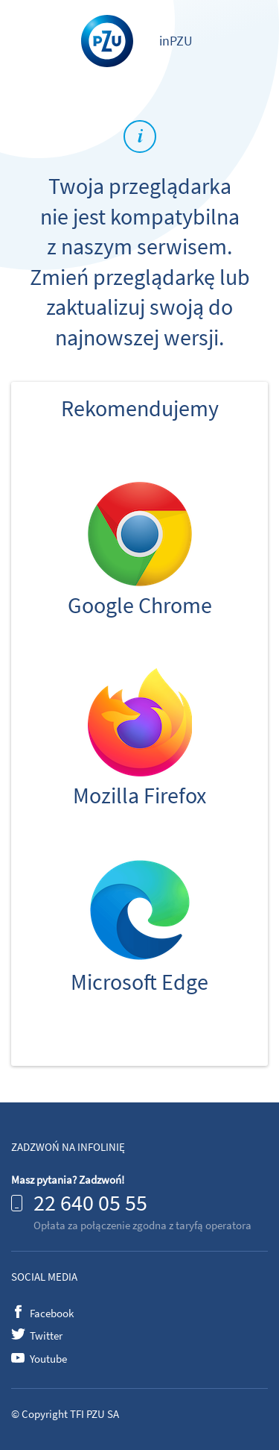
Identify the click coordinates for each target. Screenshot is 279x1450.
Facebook (52, 1313)
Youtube (48, 1359)
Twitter (46, 1335)
